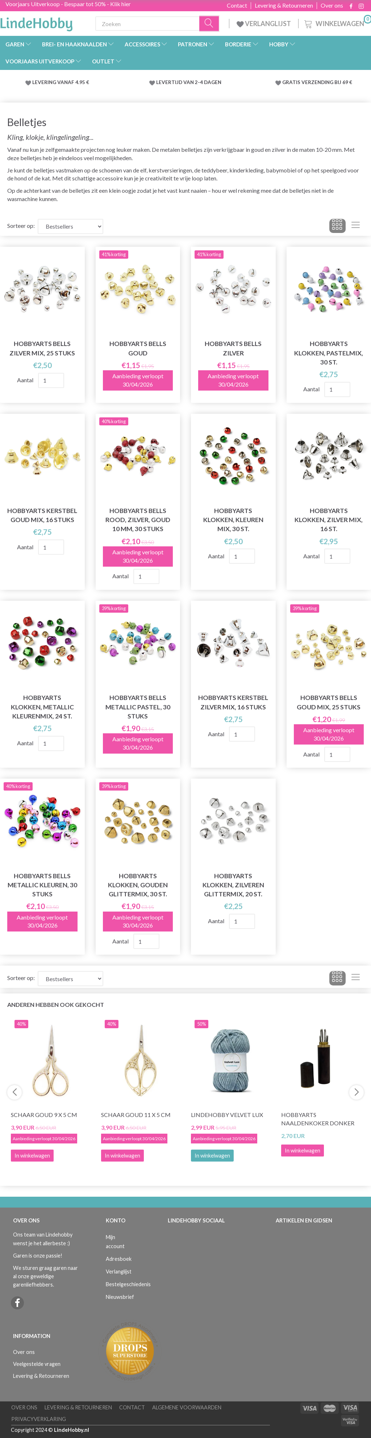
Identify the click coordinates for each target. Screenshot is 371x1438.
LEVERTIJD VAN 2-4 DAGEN (188, 82)
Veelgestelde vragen (37, 1364)
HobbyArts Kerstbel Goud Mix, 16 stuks (42, 515)
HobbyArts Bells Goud (137, 348)
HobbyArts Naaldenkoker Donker (317, 1118)
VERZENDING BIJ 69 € (326, 82)
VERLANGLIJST (264, 24)
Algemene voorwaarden (186, 1407)
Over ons (332, 5)
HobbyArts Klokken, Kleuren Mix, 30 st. (233, 520)
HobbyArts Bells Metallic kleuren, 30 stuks (42, 885)
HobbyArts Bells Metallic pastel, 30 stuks (137, 707)
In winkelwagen (212, 1156)
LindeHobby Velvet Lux (227, 1114)
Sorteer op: (21, 225)
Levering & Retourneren (284, 5)
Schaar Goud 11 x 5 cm (136, 1114)
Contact (237, 5)
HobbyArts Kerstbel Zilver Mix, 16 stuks (233, 702)
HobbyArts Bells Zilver (233, 348)
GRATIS (291, 82)
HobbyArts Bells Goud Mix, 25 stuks (328, 702)
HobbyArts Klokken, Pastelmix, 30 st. (328, 353)
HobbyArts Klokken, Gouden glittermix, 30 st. (138, 885)
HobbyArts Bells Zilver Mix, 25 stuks (42, 348)
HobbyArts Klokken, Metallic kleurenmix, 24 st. (42, 707)
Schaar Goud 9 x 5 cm (44, 1114)
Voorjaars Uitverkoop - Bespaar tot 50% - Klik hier (68, 3)
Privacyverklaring (38, 1419)
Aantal (25, 379)
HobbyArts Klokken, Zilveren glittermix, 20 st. (233, 885)
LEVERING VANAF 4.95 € (60, 82)
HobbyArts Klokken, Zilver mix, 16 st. (329, 520)
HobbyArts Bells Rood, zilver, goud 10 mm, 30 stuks (137, 520)
